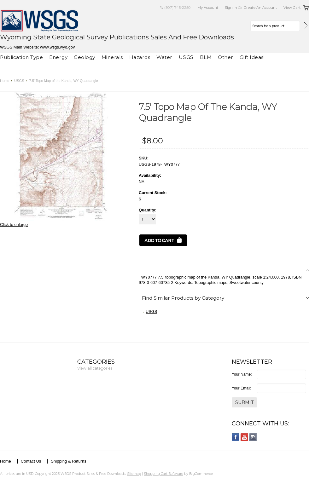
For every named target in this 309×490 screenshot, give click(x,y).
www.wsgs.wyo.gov (57, 47)
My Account (208, 7)
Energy (58, 57)
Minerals (112, 57)
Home (4, 81)
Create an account (260, 7)
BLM (206, 57)
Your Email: (241, 388)
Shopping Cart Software (163, 473)
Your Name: (242, 374)
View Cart (292, 7)
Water (164, 57)
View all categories (94, 368)
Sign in (231, 7)
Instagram (253, 437)
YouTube (244, 437)
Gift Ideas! (252, 57)
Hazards (139, 57)
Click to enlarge (14, 224)
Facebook (236, 437)
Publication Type (21, 57)
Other (225, 57)
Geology (84, 57)
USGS (186, 57)
